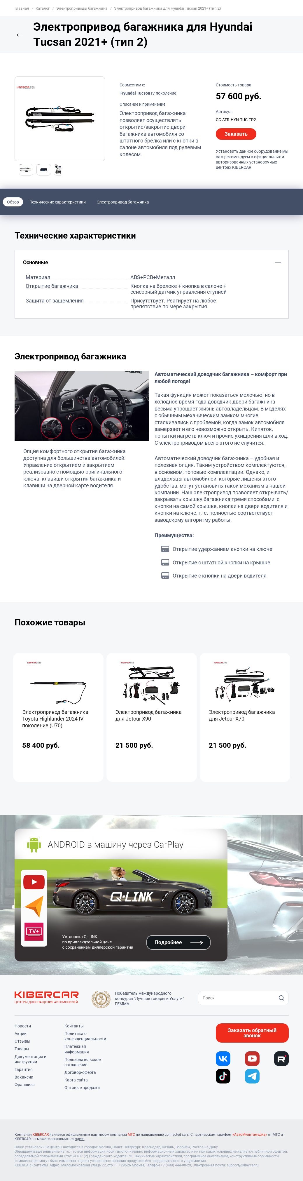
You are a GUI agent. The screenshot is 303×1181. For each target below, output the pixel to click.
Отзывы (22, 1041)
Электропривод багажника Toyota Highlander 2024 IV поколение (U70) (55, 719)
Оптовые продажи (82, 1087)
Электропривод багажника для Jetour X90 (148, 715)
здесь (80, 1139)
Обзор (13, 202)
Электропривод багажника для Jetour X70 (242, 715)
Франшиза (25, 1084)
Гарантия (24, 1069)
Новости (23, 1026)
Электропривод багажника (123, 202)
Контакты (74, 1026)
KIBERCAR (241, 167)
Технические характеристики (58, 202)
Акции (21, 1033)
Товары (22, 1048)
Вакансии (24, 1077)
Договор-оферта (80, 1072)
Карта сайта (76, 1080)
